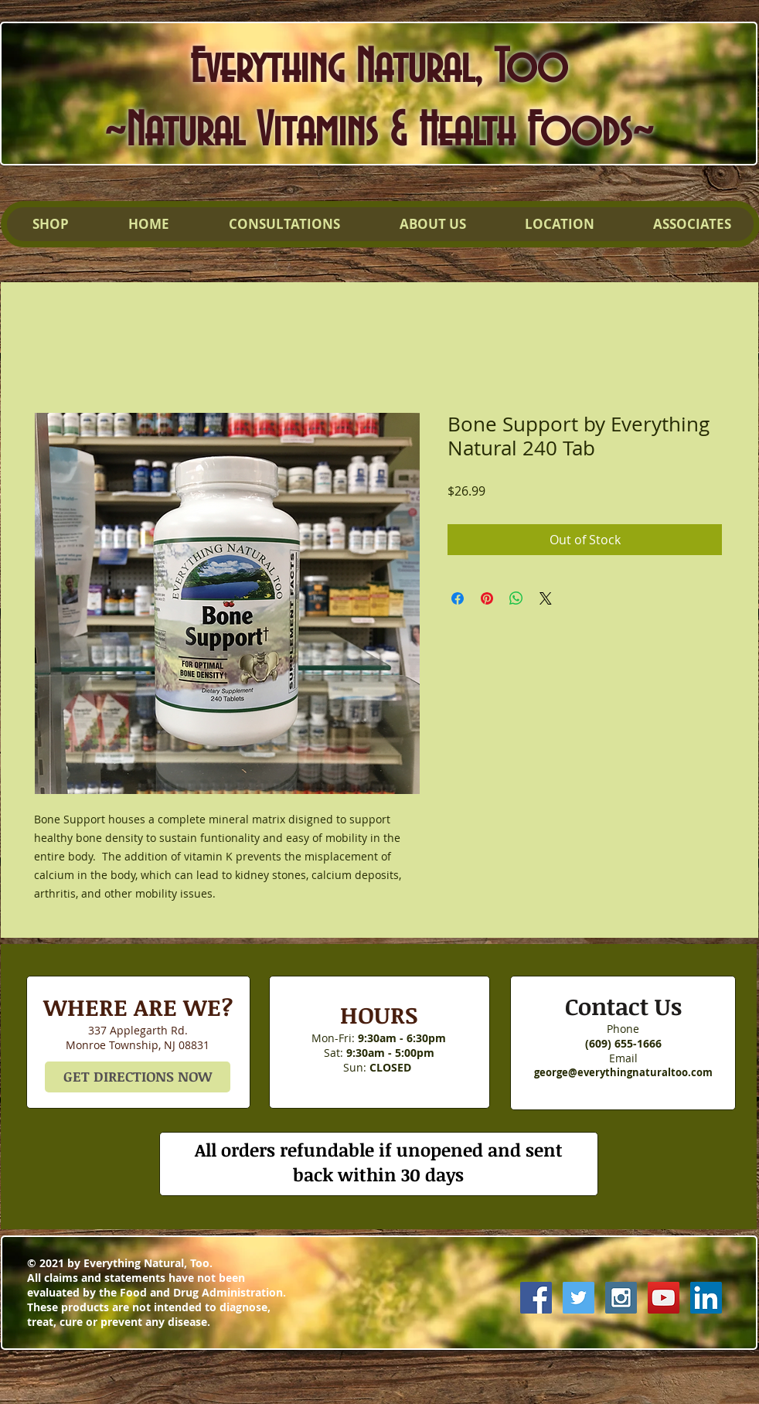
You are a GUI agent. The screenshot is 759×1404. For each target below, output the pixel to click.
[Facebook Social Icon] (536, 1298)
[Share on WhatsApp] (516, 598)
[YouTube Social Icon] (663, 1298)
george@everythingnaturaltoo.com (623, 1072)
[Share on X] (545, 598)
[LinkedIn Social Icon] (706, 1298)
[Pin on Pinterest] (487, 598)
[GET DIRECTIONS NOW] (137, 1077)
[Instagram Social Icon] (621, 1298)
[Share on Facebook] (457, 598)
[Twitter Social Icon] (578, 1298)
